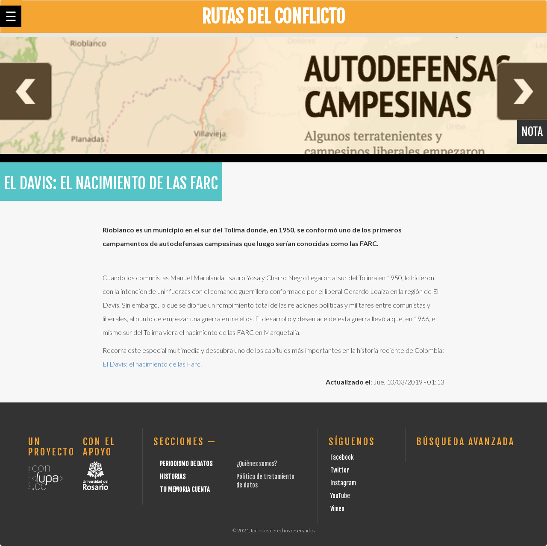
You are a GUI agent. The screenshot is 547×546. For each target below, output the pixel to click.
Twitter (339, 470)
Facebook (342, 457)
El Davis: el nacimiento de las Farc (151, 364)
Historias (172, 476)
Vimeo (337, 508)
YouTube (340, 495)
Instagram (343, 483)
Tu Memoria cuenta (185, 489)
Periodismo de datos (186, 463)
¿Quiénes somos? (256, 463)
